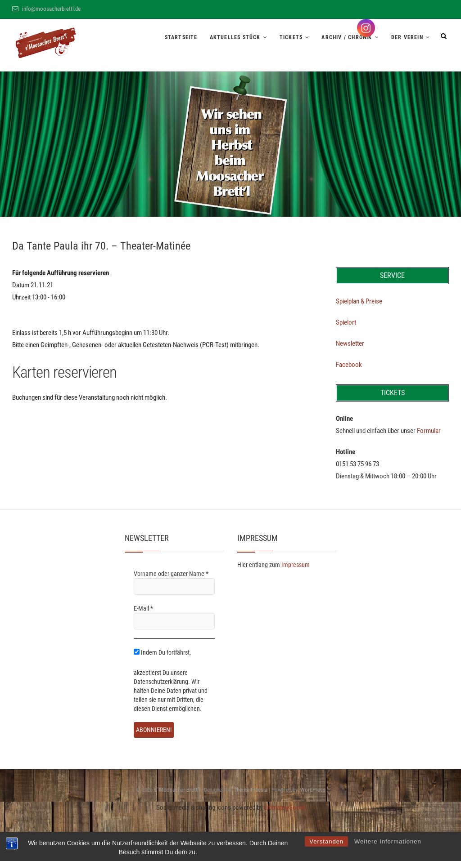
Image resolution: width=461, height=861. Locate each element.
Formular (429, 431)
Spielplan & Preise (359, 301)
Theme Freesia (250, 789)
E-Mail (143, 608)
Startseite (181, 37)
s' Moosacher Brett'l (177, 789)
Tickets (291, 37)
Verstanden (326, 841)
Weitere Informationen (387, 841)
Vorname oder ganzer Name (171, 573)
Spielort (346, 322)
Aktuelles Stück (235, 37)
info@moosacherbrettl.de (46, 8)
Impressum (295, 564)
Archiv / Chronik (346, 37)
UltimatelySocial (284, 807)
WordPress (312, 789)
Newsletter (350, 343)
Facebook (349, 365)
